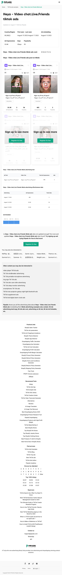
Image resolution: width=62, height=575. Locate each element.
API (31, 539)
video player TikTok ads (11, 270)
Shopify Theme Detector (31, 336)
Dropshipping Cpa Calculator (31, 344)
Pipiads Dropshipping (31, 417)
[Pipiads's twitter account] (29, 563)
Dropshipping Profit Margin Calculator (31, 352)
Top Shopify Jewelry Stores (31, 433)
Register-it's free (16, 140)
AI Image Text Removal (31, 409)
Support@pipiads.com (31, 534)
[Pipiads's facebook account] (25, 563)
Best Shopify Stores (31, 428)
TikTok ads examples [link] (13, 7)
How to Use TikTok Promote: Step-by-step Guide (31, 508)
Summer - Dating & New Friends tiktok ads (19, 257)
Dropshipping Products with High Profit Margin (31, 421)
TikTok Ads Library (31, 392)
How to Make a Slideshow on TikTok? (31, 521)
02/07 (24, 480)
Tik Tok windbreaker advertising (13, 273)
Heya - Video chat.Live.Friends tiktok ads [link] (31, 7)
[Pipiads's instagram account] (37, 563)
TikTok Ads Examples (31, 449)
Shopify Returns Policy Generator (31, 365)
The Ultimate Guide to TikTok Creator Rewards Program (31, 503)
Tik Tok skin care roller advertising (14, 282)
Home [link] (3, 7)
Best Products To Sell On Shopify (31, 439)
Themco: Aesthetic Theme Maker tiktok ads (54, 254)
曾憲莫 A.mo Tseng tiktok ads (19, 254)
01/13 (31, 483)
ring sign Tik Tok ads (10, 279)
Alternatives (31, 401)
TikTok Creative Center (31, 395)
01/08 (31, 485)
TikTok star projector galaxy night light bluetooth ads (20, 291)
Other (41, 474)
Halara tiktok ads (42, 254)
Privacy (23, 568)
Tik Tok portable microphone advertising (16, 276)
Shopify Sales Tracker (31, 327)
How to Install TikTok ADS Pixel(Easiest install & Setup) (31, 525)
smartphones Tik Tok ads (11, 288)
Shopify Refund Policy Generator (31, 358)
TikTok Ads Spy (30, 387)
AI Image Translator (31, 406)
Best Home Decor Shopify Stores (31, 441)
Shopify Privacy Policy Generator (31, 355)
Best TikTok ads (31, 457)
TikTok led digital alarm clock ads (14, 297)
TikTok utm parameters (31, 330)
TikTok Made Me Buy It (31, 425)
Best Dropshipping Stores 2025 (31, 412)
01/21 (24, 483)
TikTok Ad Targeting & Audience (31, 333)
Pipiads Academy (31, 463)
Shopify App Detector (31, 338)
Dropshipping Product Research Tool (31, 415)
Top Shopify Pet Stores (31, 430)
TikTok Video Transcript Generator (31, 398)
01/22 (37, 480)
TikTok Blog (31, 452)
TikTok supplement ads (11, 294)
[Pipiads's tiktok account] (33, 563)
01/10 (37, 483)
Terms (29, 568)
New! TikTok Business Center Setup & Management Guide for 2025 (31, 498)
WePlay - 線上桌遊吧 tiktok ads (8, 254)
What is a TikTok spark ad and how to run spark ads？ (31, 517)
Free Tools (31, 371)
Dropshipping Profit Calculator (31, 350)
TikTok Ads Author (31, 460)
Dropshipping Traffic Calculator (31, 341)
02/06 (31, 480)
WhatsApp (31, 536)
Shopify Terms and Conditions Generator (31, 362)
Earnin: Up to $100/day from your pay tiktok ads (31, 254)
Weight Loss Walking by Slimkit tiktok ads (42, 257)
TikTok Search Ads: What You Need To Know (31, 494)
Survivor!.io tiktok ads (8, 257)
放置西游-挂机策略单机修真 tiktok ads (31, 257)
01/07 (37, 485)
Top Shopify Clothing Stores (31, 436)
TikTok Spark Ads (31, 390)
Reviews (31, 403)
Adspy (31, 384)
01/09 (24, 485)
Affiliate (31, 376)
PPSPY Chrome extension (31, 374)
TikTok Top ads (31, 455)
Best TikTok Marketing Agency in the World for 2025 (31, 513)
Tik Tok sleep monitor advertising (14, 285)
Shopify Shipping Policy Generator (31, 368)
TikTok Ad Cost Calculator (31, 347)
